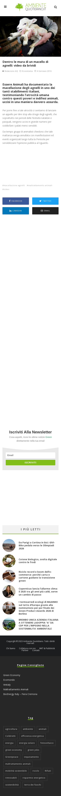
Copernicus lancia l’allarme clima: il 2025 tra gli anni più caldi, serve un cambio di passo (38, 591)
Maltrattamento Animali (15, 689)
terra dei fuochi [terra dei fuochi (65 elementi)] (32, 784)
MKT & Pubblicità (47, 648)
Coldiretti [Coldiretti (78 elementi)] (10, 736)
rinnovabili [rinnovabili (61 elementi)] (11, 777)
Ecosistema (27, 71)
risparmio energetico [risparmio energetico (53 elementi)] (34, 777)
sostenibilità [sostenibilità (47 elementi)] (12, 784)
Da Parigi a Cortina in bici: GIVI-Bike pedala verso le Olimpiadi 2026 (37, 545)
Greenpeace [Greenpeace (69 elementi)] (11, 757)
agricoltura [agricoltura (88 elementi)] (11, 729)
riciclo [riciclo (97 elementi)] (36, 770)
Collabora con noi (27, 648)
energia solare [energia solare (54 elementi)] (27, 743)
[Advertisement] (30, 318)
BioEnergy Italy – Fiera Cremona (20, 694)
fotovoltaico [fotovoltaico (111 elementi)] (47, 743)
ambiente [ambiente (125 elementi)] (28, 729)
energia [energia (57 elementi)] (9, 743)
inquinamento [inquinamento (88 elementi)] (31, 757)
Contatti (36, 650)
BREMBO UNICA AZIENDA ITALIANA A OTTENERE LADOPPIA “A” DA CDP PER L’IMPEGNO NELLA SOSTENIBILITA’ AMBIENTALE (38, 624)
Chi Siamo (10, 648)
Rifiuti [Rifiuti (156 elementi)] (48, 770)
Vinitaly (7, 684)
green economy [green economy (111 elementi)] (13, 750)
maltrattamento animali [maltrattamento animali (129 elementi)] (18, 763)
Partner (25, 650)
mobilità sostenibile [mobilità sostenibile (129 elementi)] (16, 770)
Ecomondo (9, 679)
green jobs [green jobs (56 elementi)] (33, 750)
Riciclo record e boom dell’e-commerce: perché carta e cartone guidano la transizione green (37, 576)
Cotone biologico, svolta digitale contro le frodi (38, 561)
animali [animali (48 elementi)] (43, 729)
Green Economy (11, 675)
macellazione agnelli (14, 185)
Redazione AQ (10, 71)
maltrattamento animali (40, 185)
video (6, 189)
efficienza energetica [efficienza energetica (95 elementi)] (32, 736)
